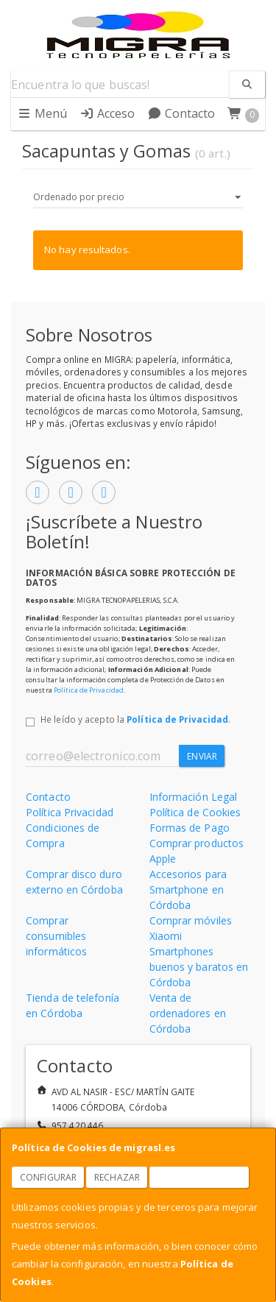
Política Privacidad (69, 812)
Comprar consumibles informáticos (56, 935)
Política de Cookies (195, 812)
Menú (42, 113)
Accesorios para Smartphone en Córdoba (188, 889)
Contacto (181, 113)
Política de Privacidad (89, 690)
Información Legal (193, 797)
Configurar (48, 1177)
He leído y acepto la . (135, 719)
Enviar (202, 756)
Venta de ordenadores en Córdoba (187, 1013)
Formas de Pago (189, 828)
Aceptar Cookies (199, 1177)
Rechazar (117, 1177)
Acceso (107, 113)
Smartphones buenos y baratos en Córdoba (199, 966)
